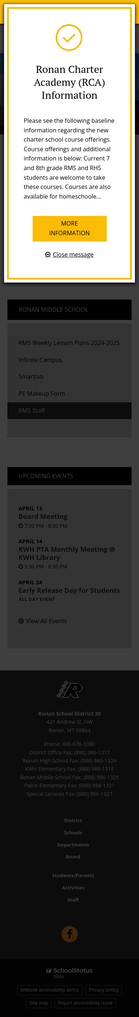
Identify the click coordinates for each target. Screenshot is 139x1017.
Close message (73, 254)
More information (69, 228)
